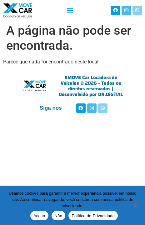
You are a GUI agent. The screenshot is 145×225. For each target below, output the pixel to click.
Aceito (39, 215)
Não (58, 215)
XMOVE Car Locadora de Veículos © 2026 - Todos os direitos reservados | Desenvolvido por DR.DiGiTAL (91, 86)
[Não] (135, 205)
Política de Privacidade (93, 215)
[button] (70, 10)
